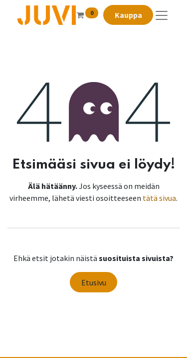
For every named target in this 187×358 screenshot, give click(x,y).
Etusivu (93, 282)
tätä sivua (159, 198)
